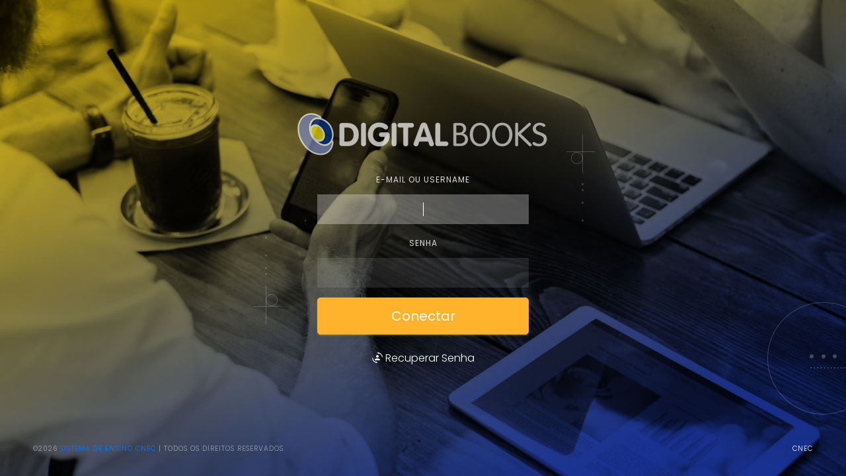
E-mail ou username (423, 179)
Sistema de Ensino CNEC (108, 449)
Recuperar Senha (423, 358)
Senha (423, 243)
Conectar (423, 316)
